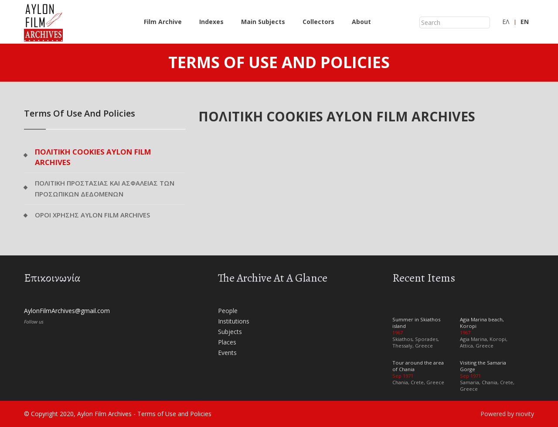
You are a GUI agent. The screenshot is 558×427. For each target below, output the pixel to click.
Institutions (233, 321)
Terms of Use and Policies (174, 414)
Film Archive (163, 21)
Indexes (211, 21)
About (361, 21)
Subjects (230, 331)
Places (227, 342)
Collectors (318, 21)
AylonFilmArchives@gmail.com (67, 310)
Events (227, 352)
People (228, 310)
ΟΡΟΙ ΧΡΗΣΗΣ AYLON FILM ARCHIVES (92, 214)
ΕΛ (505, 21)
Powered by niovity (507, 414)
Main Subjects (263, 21)
